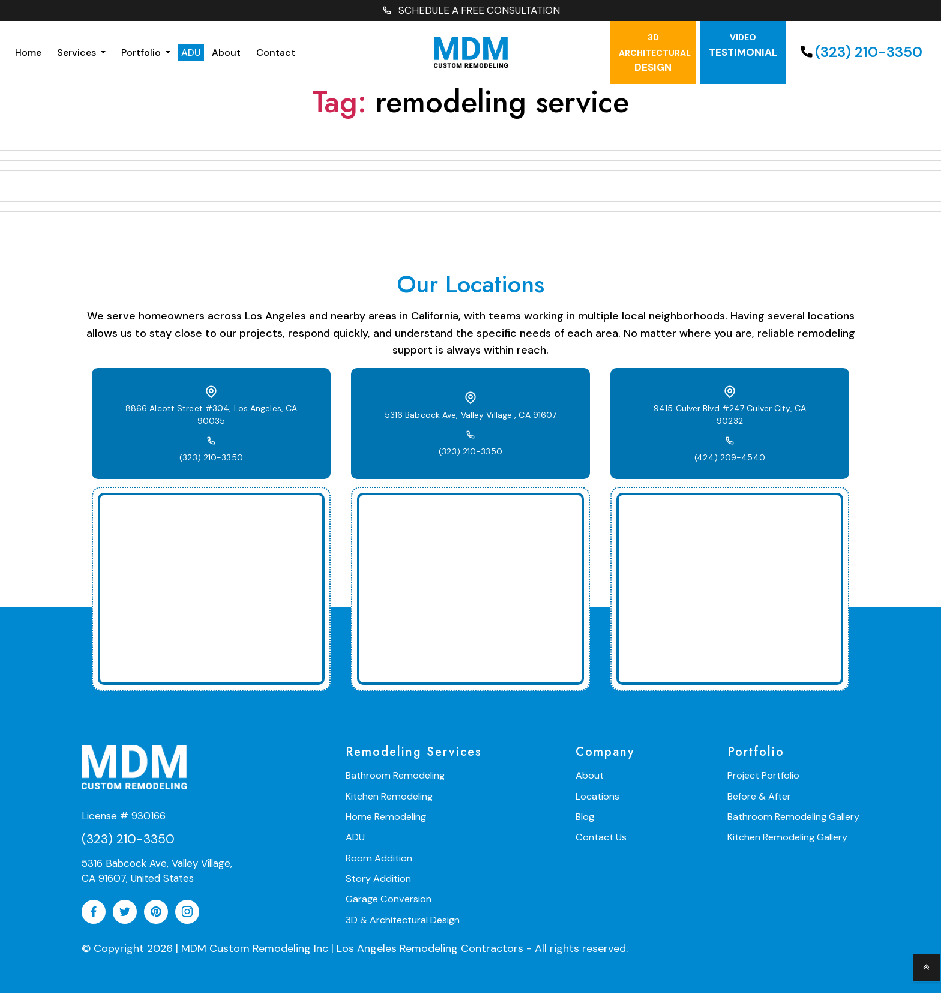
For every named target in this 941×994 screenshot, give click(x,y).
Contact (275, 53)
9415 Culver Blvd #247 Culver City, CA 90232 (730, 416)
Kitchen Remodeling (388, 797)
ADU (191, 53)
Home (28, 53)
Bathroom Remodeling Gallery (794, 817)
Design (655, 54)
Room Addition (378, 858)
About (226, 53)
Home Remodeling (385, 817)
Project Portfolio (766, 776)
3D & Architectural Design (403, 919)
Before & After (761, 797)
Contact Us (602, 837)
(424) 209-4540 (730, 452)
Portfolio (142, 53)
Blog (586, 817)
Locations (599, 797)
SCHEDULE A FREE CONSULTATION (470, 11)
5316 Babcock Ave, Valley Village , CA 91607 (470, 416)
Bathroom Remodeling (394, 776)
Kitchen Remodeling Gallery (789, 837)
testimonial (743, 46)
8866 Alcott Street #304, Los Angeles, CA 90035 (211, 415)
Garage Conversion (388, 899)
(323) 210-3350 (859, 53)
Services (77, 53)
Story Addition (378, 878)
